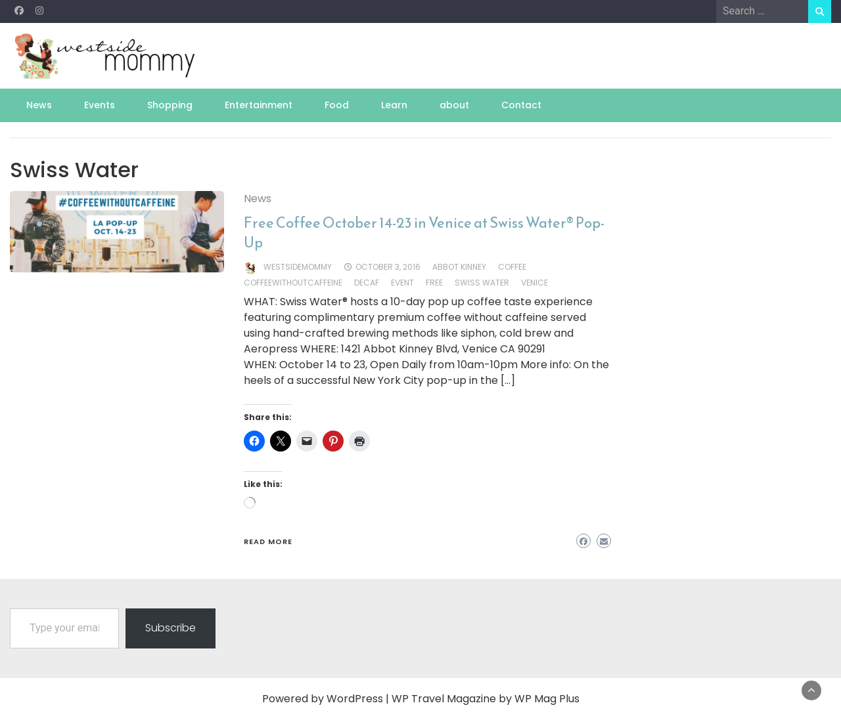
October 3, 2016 (387, 266)
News (39, 105)
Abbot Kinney (459, 266)
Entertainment (258, 105)
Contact (521, 105)
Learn (394, 105)
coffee (512, 266)
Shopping (170, 105)
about (454, 105)
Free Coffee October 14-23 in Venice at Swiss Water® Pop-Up (424, 232)
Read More (268, 541)
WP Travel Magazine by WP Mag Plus (486, 698)
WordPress (355, 698)
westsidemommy (297, 266)
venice (534, 282)
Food (337, 105)
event (402, 282)
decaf (366, 282)
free (434, 282)
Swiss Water (482, 282)
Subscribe (170, 627)
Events (99, 105)
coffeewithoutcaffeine (293, 282)
